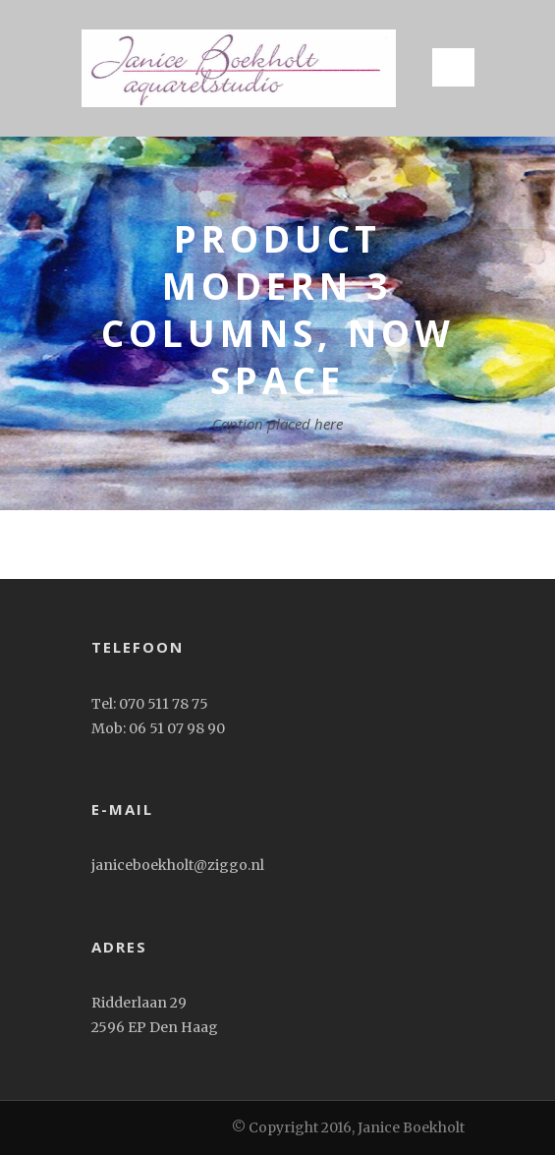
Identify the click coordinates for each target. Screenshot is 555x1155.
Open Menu (453, 67)
